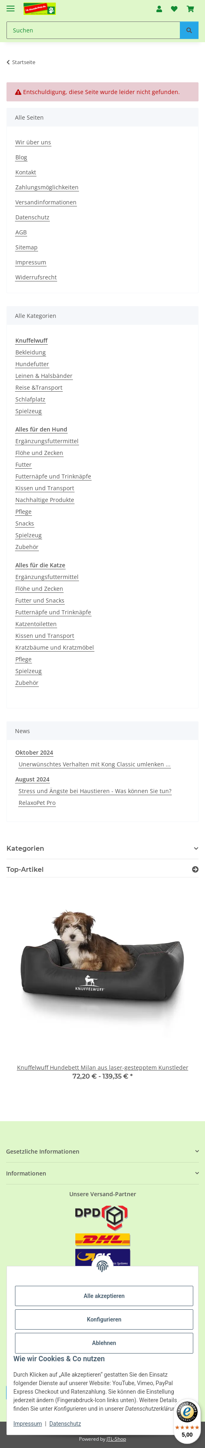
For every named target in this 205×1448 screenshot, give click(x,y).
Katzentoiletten (36, 624)
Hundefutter (32, 364)
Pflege (23, 511)
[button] (159, 9)
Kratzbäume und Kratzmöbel (54, 647)
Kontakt (25, 172)
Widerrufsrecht (36, 277)
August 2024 (32, 779)
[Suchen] (189, 30)
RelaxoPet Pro (37, 803)
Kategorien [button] (25, 848)
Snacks (24, 523)
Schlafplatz (30, 399)
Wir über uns (33, 142)
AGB (21, 232)
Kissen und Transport (44, 488)
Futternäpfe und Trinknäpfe (53, 476)
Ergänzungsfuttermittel (47, 441)
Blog (21, 157)
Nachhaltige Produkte (44, 500)
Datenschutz (65, 1423)
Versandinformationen (46, 202)
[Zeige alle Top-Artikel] (195, 869)
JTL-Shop (116, 1438)
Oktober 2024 (34, 752)
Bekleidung (30, 352)
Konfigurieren (104, 1319)
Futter (23, 464)
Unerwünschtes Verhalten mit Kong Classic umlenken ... (95, 764)
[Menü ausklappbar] (10, 5)
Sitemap (26, 247)
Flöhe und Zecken (39, 453)
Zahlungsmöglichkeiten (47, 187)
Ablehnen (104, 1343)
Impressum (27, 1423)
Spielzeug (28, 411)
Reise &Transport (38, 387)
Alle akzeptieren (103, 1296)
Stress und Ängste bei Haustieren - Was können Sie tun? (95, 791)
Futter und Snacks (39, 600)
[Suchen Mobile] (93, 30)
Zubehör (26, 547)
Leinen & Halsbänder (44, 376)
